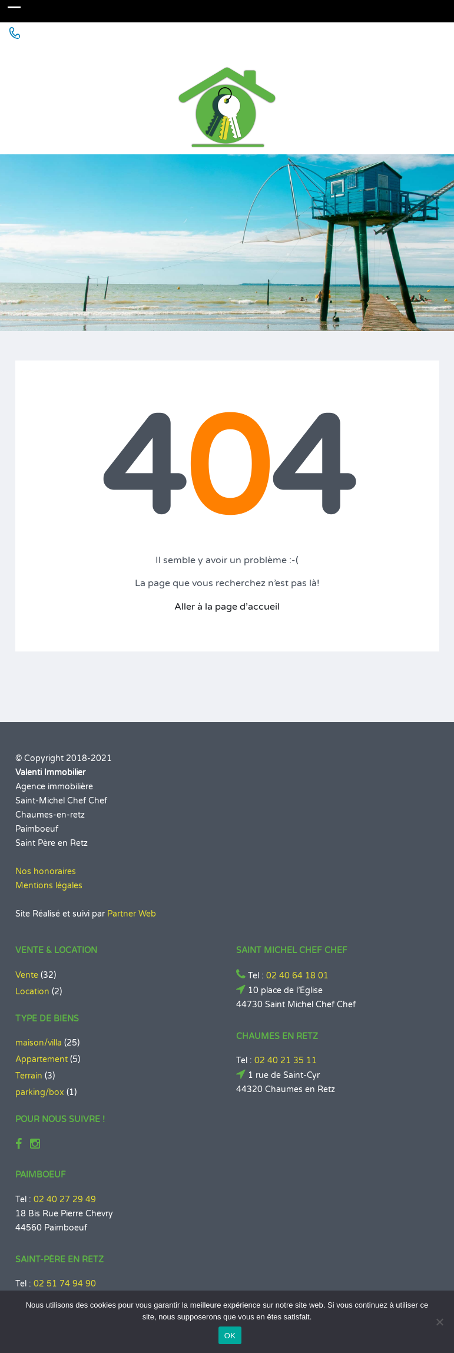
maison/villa (38, 1043)
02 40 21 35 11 (285, 1061)
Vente (26, 975)
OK (230, 1335)
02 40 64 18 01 (297, 976)
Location (32, 992)
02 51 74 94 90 (65, 1284)
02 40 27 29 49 (65, 1200)
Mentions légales (48, 886)
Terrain (28, 1076)
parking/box (39, 1092)
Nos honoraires (45, 871)
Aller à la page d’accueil (227, 607)
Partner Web (131, 914)
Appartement (41, 1059)
